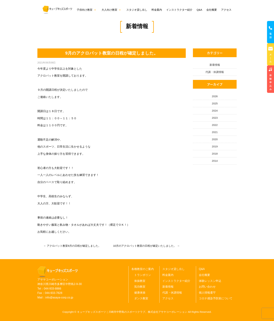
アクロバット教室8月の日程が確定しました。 (74, 245)
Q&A (199, 9)
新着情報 (137, 26)
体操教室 (139, 280)
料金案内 (157, 9)
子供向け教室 (84, 9)
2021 (215, 132)
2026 (215, 96)
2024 (215, 110)
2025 (215, 103)
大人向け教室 (109, 9)
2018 (215, 153)
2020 (215, 139)
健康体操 (139, 292)
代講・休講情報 (215, 71)
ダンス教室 (141, 298)
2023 (215, 117)
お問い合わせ (207, 286)
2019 (215, 146)
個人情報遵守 (207, 292)
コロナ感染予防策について (215, 298)
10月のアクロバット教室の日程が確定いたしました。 (144, 245)
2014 (215, 160)
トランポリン (142, 274)
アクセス (226, 9)
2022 (215, 124)
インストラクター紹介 (179, 9)
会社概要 (211, 9)
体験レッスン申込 (210, 280)
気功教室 (139, 286)
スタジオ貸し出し (136, 9)
